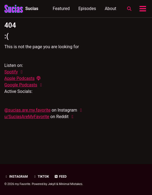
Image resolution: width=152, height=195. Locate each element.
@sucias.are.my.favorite (27, 110)
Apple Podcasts (19, 78)
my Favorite (22, 184)
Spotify (11, 71)
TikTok (41, 176)
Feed (60, 176)
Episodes (87, 8)
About (110, 8)
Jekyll (52, 184)
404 (10, 25)
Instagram (16, 176)
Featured (61, 8)
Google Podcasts (20, 84)
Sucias (31, 8)
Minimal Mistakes (70, 184)
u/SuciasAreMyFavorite (26, 116)
